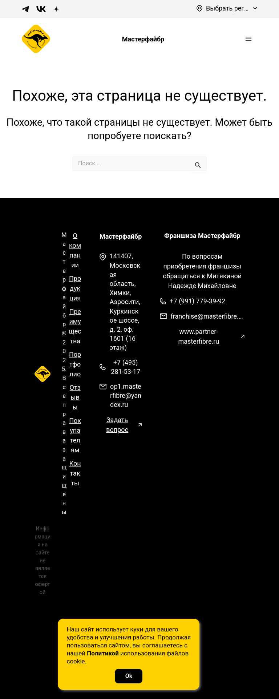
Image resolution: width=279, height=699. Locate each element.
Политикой (113, 651)
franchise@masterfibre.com (207, 323)
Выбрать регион (228, 8)
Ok (139, 674)
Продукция (75, 295)
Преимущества (75, 333)
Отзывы (75, 404)
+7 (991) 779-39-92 (197, 308)
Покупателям (75, 442)
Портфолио (75, 371)
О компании (75, 257)
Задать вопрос (117, 431)
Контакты (75, 480)
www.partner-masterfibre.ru (198, 343)
